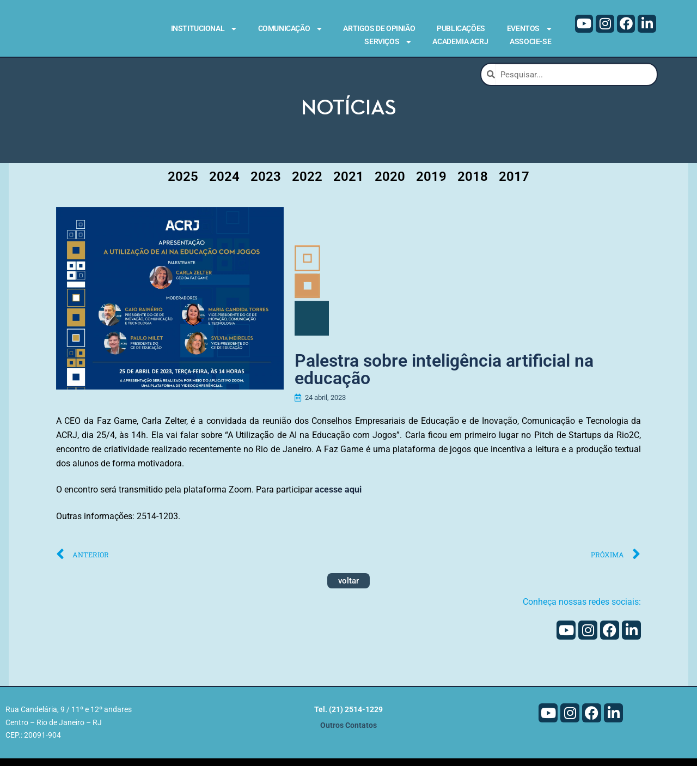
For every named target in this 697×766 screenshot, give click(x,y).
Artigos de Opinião (379, 28)
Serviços (387, 41)
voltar (348, 589)
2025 (183, 184)
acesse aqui (338, 498)
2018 (472, 184)
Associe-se (530, 41)
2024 (224, 184)
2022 (307, 184)
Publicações (461, 28)
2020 (390, 184)
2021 (348, 184)
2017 (514, 184)
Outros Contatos (348, 733)
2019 (431, 184)
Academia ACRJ (460, 41)
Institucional (203, 28)
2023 (265, 184)
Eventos (529, 28)
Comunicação (290, 28)
